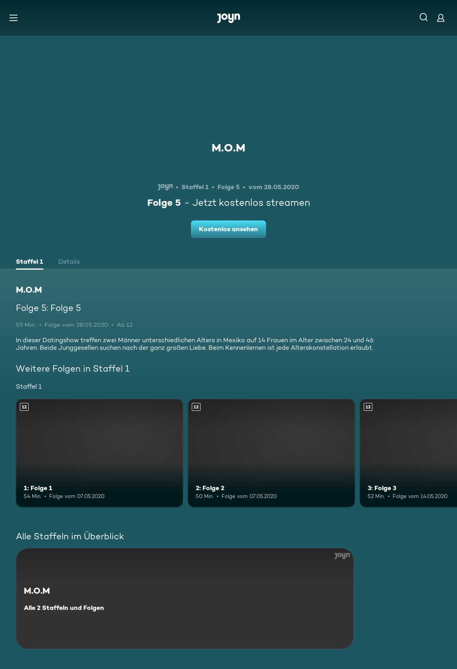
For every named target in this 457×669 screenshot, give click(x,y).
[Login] (440, 18)
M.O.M (228, 147)
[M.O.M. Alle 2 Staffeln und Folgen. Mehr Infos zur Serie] (185, 598)
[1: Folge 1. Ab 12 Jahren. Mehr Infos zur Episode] (99, 453)
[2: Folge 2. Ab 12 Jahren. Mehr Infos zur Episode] (271, 453)
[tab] (29, 262)
